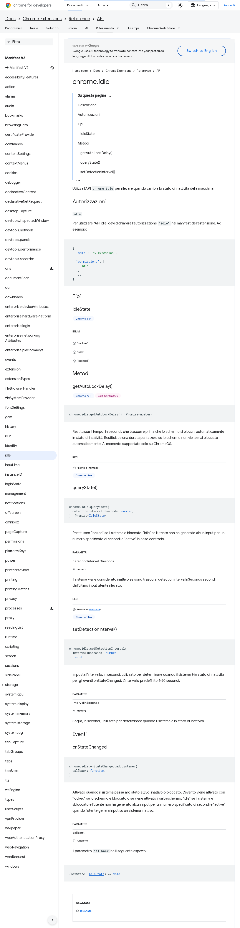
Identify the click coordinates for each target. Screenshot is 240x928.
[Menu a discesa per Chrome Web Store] (180, 28)
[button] (28, 685)
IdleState (97, 515)
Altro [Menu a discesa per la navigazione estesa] (101, 5)
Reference (79, 19)
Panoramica (13, 28)
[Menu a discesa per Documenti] (88, 5)
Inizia (34, 28)
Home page (80, 71)
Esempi (133, 28)
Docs (10, 19)
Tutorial (71, 28)
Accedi (229, 5)
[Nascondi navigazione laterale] (52, 920)
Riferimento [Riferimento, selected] (105, 28)
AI (86, 28)
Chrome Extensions (42, 19)
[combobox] (151, 5)
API (100, 19)
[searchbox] (29, 41)
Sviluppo (52, 28)
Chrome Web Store (161, 28)
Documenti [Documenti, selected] (75, 5)
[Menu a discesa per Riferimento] (119, 28)
